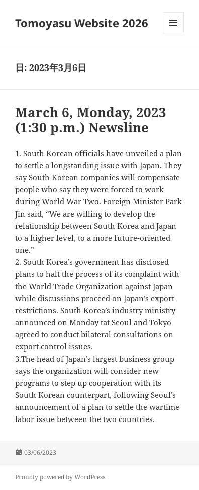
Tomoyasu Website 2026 (81, 22)
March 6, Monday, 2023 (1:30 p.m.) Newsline (90, 119)
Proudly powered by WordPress (60, 477)
